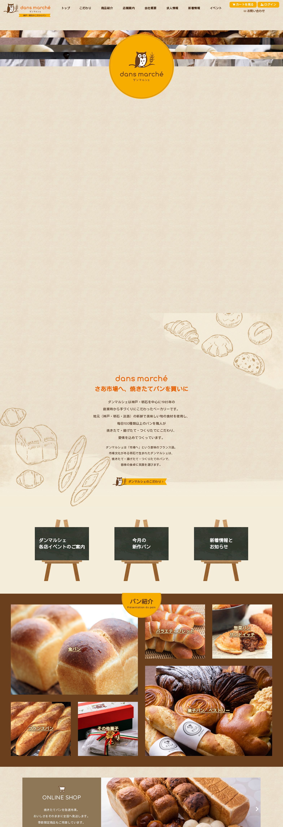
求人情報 (172, 8)
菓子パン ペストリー (209, 711)
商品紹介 (107, 8)
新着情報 (194, 8)
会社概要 (150, 8)
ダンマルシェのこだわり (144, 482)
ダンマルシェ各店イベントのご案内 (62, 544)
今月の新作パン (141, 544)
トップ (65, 8)
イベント (216, 8)
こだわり (85, 8)
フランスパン (41, 729)
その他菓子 (107, 729)
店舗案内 (129, 8)
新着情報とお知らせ (221, 544)
